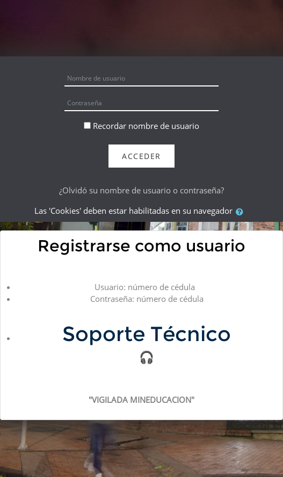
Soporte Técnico (146, 334)
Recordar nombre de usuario (146, 125)
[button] (242, 211)
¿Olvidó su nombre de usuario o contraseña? (141, 190)
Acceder (141, 156)
